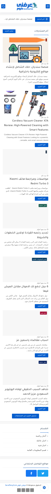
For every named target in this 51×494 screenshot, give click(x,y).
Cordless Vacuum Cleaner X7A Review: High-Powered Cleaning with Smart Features (26, 125)
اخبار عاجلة (41, 440)
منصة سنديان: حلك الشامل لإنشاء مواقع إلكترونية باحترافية (17, 19)
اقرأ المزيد (42, 87)
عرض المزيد (9, 31)
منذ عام (43, 64)
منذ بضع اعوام (41, 229)
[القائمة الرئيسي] (48, 6)
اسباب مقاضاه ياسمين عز (32, 340)
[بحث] (3, 6)
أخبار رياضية (41, 436)
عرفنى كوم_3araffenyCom (15, 485)
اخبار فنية (42, 445)
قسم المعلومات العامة (36, 450)
